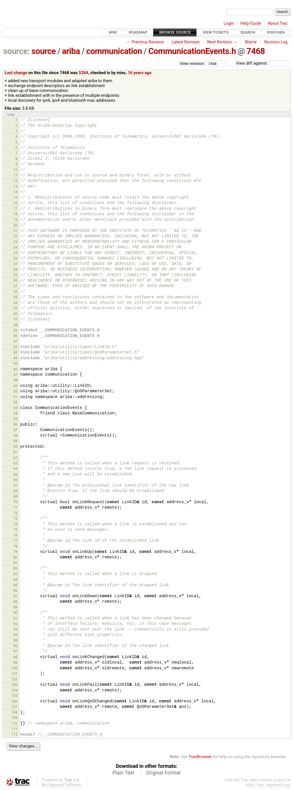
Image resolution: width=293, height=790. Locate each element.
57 (15, 430)
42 (15, 347)
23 (15, 242)
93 (15, 629)
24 (15, 247)
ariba (71, 51)
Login (228, 23)
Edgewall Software (64, 785)
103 (14, 685)
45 (15, 363)
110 (14, 723)
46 (15, 369)
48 (15, 380)
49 (15, 386)
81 (15, 563)
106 (14, 701)
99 (15, 662)
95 (15, 640)
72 (15, 513)
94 (15, 635)
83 (15, 574)
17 (15, 208)
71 (15, 507)
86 (15, 590)
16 (15, 203)
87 (15, 596)
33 (15, 297)
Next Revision (219, 42)
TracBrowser (200, 756)
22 (15, 236)
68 (15, 491)
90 (15, 612)
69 (15, 496)
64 (15, 468)
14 (15, 192)
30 (15, 280)
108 (14, 712)
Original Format (163, 773)
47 (15, 374)
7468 (255, 51)
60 (15, 446)
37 (15, 319)
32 (15, 291)
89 (15, 607)
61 (15, 452)
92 (15, 624)
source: (16, 51)
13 (15, 186)
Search (247, 32)
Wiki (113, 32)
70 (15, 502)
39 (15, 330)
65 (15, 474)
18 (15, 214)
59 (15, 441)
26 (15, 258)
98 (15, 657)
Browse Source (175, 32)
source (43, 51)
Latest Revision (186, 42)
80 (15, 557)
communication (114, 51)
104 (14, 690)
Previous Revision (148, 42)
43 (15, 352)
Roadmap (138, 32)
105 (14, 695)
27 (15, 264)
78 (15, 546)
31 (15, 286)
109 (14, 718)
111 (14, 729)
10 (15, 170)
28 (15, 269)
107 (14, 707)
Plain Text (123, 773)
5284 (83, 72)
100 (14, 668)
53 (15, 408)
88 (15, 601)
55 (15, 419)
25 (15, 253)
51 (15, 397)
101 (14, 673)
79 (15, 551)
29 (15, 275)
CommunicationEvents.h (192, 51)
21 (15, 230)
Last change (16, 72)
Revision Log (276, 42)
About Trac (278, 23)
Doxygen (276, 32)
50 (15, 391)
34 (15, 303)
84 (15, 579)
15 (15, 197)
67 (15, 485)
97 (15, 651)
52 (15, 402)
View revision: (192, 63)
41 (15, 341)
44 (15, 358)
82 (15, 568)
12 (15, 181)
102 (14, 679)
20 (15, 225)
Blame (251, 42)
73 (15, 518)
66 (15, 480)
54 (15, 413)
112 (14, 734)
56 (15, 424)
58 (15, 435)
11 (15, 175)
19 (15, 220)
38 (15, 325)
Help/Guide (250, 23)
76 (15, 535)
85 (15, 585)
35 (15, 308)
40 (15, 336)
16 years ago (140, 72)
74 (15, 524)
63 (15, 463)
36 (15, 314)
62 (15, 457)
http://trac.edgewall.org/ (268, 785)
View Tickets (215, 32)
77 (15, 541)
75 (15, 529)
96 (15, 646)
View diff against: (263, 63)
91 (15, 618)
